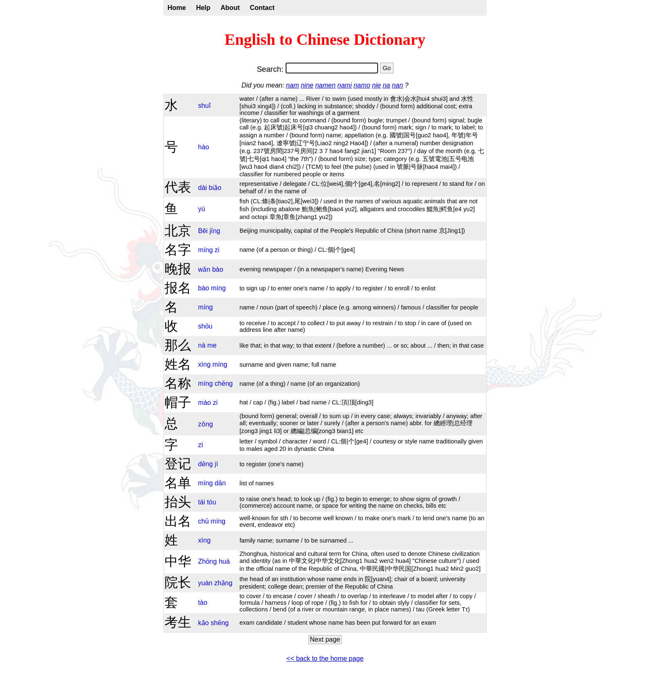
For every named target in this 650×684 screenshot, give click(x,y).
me (211, 345)
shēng (220, 622)
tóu (211, 502)
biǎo (215, 187)
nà (202, 345)
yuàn (205, 583)
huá (224, 561)
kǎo (203, 622)
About (230, 7)
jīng (214, 230)
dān (220, 483)
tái (201, 502)
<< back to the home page (325, 658)
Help (203, 7)
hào (203, 147)
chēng (224, 383)
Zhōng (207, 561)
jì (216, 463)
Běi (203, 230)
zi (217, 249)
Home (176, 7)
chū (203, 521)
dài (202, 187)
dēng (205, 463)
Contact (262, 7)
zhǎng (223, 583)
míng (205, 249)
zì (200, 444)
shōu (205, 326)
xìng (204, 364)
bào (217, 269)
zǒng (205, 424)
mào (204, 402)
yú (201, 208)
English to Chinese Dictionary (325, 39)
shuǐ (204, 105)
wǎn (204, 269)
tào (202, 602)
